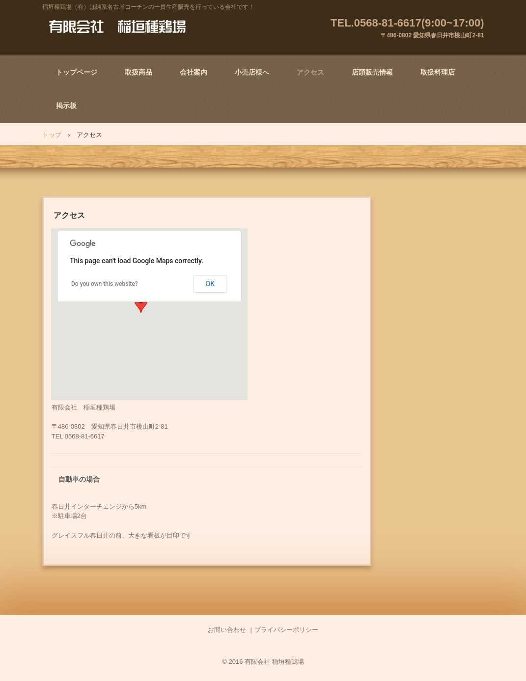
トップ (51, 134)
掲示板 (66, 105)
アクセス (310, 72)
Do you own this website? (104, 283)
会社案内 (193, 72)
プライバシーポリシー (286, 629)
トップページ (76, 72)
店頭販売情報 (372, 72)
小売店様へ (252, 72)
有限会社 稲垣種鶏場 (117, 27)
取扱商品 (138, 72)
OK (210, 284)
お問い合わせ (227, 629)
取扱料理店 (437, 72)
